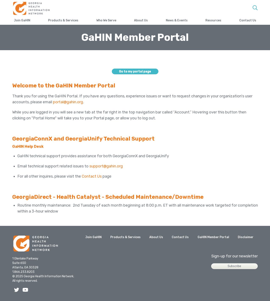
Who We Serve (106, 20)
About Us (141, 20)
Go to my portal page (135, 71)
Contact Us (247, 20)
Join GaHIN (22, 20)
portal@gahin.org (68, 102)
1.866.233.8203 (23, 272)
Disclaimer (245, 237)
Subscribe (234, 266)
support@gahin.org (106, 166)
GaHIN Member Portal (213, 237)
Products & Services (63, 20)
